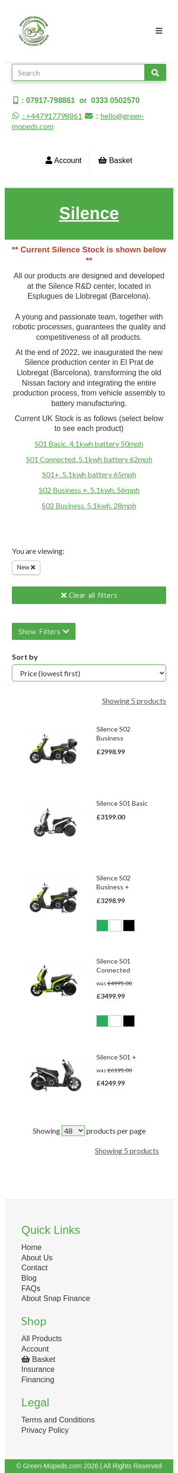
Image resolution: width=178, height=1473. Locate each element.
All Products (41, 1339)
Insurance (38, 1369)
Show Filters (43, 631)
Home (31, 1247)
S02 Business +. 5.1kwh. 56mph (89, 489)
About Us (37, 1258)
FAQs (30, 1288)
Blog (29, 1278)
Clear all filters (89, 595)
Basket (115, 160)
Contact (34, 1268)
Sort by (25, 656)
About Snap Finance (55, 1298)
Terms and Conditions (58, 1420)
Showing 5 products (134, 700)
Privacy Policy (45, 1430)
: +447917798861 (47, 115)
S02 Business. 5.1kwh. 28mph (89, 505)
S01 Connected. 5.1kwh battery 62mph (89, 459)
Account (63, 160)
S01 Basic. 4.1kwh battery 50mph (89, 443)
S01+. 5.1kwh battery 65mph (89, 474)
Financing (37, 1380)
